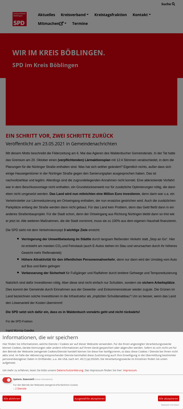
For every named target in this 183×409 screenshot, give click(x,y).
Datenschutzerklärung (70, 370)
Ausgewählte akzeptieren (90, 398)
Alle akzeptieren (168, 398)
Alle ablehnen (12, 398)
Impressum (130, 370)
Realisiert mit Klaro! (170, 404)
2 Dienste (19, 388)
